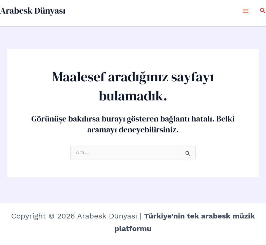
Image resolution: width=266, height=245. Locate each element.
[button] (263, 10)
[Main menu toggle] (245, 10)
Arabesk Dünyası (32, 10)
